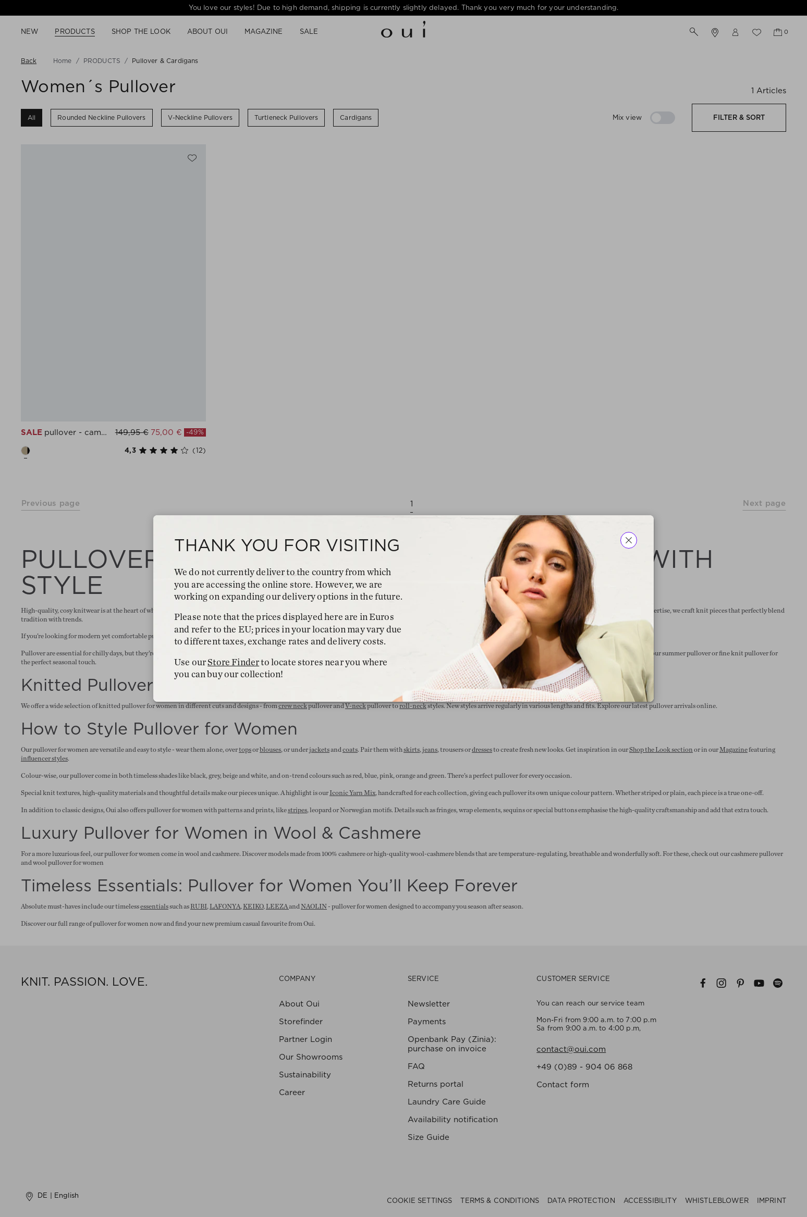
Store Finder (233, 662)
